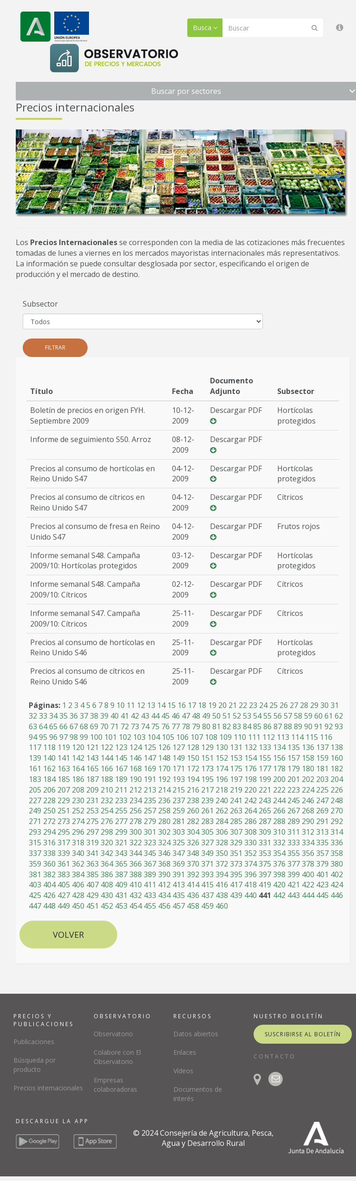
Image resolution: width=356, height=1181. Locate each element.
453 (121, 906)
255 (121, 811)
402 (337, 874)
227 (35, 800)
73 (135, 726)
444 (308, 895)
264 (250, 811)
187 (92, 779)
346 (164, 853)
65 (53, 726)
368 (164, 864)
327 (207, 842)
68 (84, 726)
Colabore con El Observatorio (117, 1057)
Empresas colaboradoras (115, 1085)
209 (92, 790)
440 (250, 895)
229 (63, 800)
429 (92, 895)
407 (92, 885)
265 (265, 811)
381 (35, 874)
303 (178, 832)
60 (318, 716)
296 (78, 832)
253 (92, 811)
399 (293, 874)
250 (49, 811)
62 (339, 716)
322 (135, 842)
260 (193, 811)
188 (107, 779)
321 (121, 842)
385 (92, 874)
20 (222, 705)
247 (322, 800)
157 (293, 758)
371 (207, 864)
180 (308, 768)
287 (265, 821)
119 (63, 747)
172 (193, 768)
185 (63, 779)
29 (314, 705)
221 (265, 790)
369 (178, 864)
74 (145, 726)
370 (193, 864)
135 (293, 747)
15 (171, 705)
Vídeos (183, 1070)
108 (211, 737)
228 (49, 800)
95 (43, 737)
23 (253, 705)
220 (250, 790)
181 (322, 768)
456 (164, 906)
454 (135, 906)
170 (164, 768)
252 (78, 811)
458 (193, 906)
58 (298, 716)
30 (324, 705)
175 (236, 768)
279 (150, 821)
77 (176, 726)
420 (279, 885)
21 (233, 705)
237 (178, 800)
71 (114, 726)
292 (337, 821)
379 (322, 864)
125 (150, 747)
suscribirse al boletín (303, 1034)
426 (49, 895)
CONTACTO (275, 1056)
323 (150, 842)
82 (226, 726)
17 (192, 705)
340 (78, 853)
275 (92, 821)
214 (164, 790)
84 (247, 726)
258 (164, 811)
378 (308, 864)
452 (107, 906)
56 (277, 716)
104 (153, 737)
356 (308, 853)
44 (155, 716)
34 (53, 716)
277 (121, 821)
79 (196, 726)
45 (165, 716)
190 (135, 779)
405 (63, 885)
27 (294, 705)
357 (322, 853)
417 (236, 885)
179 (293, 768)
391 (178, 874)
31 (335, 705)
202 (308, 779)
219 (236, 790)
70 (104, 726)
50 (216, 716)
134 (279, 747)
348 (193, 853)
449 (63, 906)
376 (279, 864)
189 (121, 779)
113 (283, 737)
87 (277, 726)
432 (135, 895)
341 (92, 853)
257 (150, 811)
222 (279, 790)
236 (164, 800)
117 (35, 747)
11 (131, 705)
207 (63, 790)
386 (107, 874)
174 (222, 768)
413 (178, 885)
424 (337, 885)
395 (236, 874)
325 (178, 842)
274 (78, 821)
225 (322, 790)
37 (84, 716)
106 (182, 737)
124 (135, 747)
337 (35, 853)
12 (141, 705)
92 (328, 726)
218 (222, 790)
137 (322, 747)
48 (196, 716)
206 (49, 790)
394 (222, 874)
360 (49, 864)
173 (207, 768)
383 (63, 874)
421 (293, 885)
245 (293, 800)
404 (49, 885)
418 (250, 885)
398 (279, 874)
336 (337, 842)
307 (236, 832)
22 (243, 705)
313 (322, 832)
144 (107, 758)
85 (257, 726)
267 (293, 811)
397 (265, 874)
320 (107, 842)
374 (250, 864)
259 (178, 811)
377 (293, 864)
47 (186, 716)
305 (207, 832)
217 (207, 790)
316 (49, 842)
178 (279, 768)
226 (337, 790)
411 (150, 885)
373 (236, 864)
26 (284, 705)
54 (257, 716)
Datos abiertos (195, 1033)
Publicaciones (33, 1041)
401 (322, 874)
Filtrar (55, 347)
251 (63, 811)
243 (265, 800)
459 (207, 906)
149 (178, 758)
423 (322, 885)
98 (74, 737)
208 (78, 790)
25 (273, 705)
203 (322, 779)
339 (63, 853)
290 (308, 821)
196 (222, 779)
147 (150, 758)
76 (165, 726)
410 (135, 885)
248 (337, 800)
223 (293, 790)
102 (125, 737)
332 (279, 842)
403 (35, 885)
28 (304, 705)
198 (250, 779)
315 (35, 842)
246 (308, 800)
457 (178, 906)
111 (254, 737)
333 (293, 842)
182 (337, 768)
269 (322, 811)
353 (265, 853)
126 (164, 747)
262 (222, 811)
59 (308, 716)
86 (267, 726)
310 (279, 832)
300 (135, 832)
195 (207, 779)
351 (236, 853)
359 (35, 864)
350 (222, 853)
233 (121, 800)
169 (150, 768)
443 (293, 895)
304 (193, 832)
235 (150, 800)
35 (63, 716)
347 (178, 853)
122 (107, 747)
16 (182, 705)
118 (49, 747)
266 (279, 811)
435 (178, 895)
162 (49, 768)
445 (322, 895)
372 (222, 864)
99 (84, 737)
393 (207, 874)
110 (240, 737)
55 (267, 716)
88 (288, 726)
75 (155, 726)
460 (222, 906)
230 (78, 800)
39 (104, 716)
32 (33, 716)
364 (107, 864)
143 (92, 758)
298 (107, 832)
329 (236, 842)
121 (92, 747)
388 (135, 874)
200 (279, 779)
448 (49, 906)
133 (265, 747)
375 (265, 864)
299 (121, 832)
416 (222, 885)
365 (121, 864)
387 (121, 874)
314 (337, 832)
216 (193, 790)
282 (193, 821)
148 (164, 758)
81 (216, 726)
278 (135, 821)
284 (222, 821)
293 (35, 832)
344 (135, 853)
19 (212, 705)
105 (168, 737)
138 (337, 747)
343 (121, 853)
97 (63, 737)
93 (339, 726)
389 (150, 874)
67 (74, 726)
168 (135, 768)
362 (78, 864)
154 (250, 758)
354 (279, 853)
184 (49, 779)
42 (135, 716)
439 (236, 895)
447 (35, 906)
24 (263, 705)
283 (207, 821)
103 (139, 737)
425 (35, 895)
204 (337, 779)
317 (63, 842)
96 (53, 737)
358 (337, 853)
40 (114, 716)
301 (150, 832)
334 (308, 842)
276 (107, 821)
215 (178, 790)
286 (250, 821)
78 (186, 726)
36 (74, 716)
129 (207, 747)
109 (225, 737)
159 (322, 758)
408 (107, 885)
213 (150, 790)
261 (207, 811)
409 (121, 885)
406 (78, 885)
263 (236, 811)
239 (207, 800)
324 (164, 842)
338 (49, 853)
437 (207, 895)
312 (308, 832)
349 (207, 853)
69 (94, 726)
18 (202, 705)
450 (78, 906)
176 (250, 768)
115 (311, 737)
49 (206, 716)
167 (121, 768)
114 (297, 737)
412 (164, 885)
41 (125, 716)
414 (193, 885)
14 (161, 705)
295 (63, 832)
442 (279, 895)
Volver (68, 934)
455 (150, 906)
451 (92, 906)
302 (164, 832)
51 (226, 716)
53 (247, 716)
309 (265, 832)
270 (337, 811)
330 (250, 842)
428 (78, 895)
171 (178, 768)
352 (250, 853)
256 (135, 811)
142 (78, 758)
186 (78, 779)
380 (337, 864)
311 (293, 832)
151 (207, 758)
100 (96, 737)
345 (150, 853)
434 (164, 895)
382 (49, 874)
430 (107, 895)
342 (107, 853)
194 (193, 779)
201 (293, 779)
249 (35, 811)
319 (92, 842)
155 (265, 758)
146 (135, 758)
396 (250, 874)
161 (35, 768)
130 (222, 747)
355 (293, 853)
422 (308, 885)
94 (33, 737)
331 (265, 842)
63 (33, 726)
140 (49, 758)
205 (35, 790)
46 (176, 716)
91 (318, 726)
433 (150, 895)
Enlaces (184, 1052)
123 (121, 747)
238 (193, 800)
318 (78, 842)
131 (236, 747)
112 (268, 737)
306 (222, 832)
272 (49, 821)
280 (164, 821)
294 (49, 832)
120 (78, 747)
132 (250, 747)
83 (237, 726)
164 (78, 768)
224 (308, 790)
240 (222, 800)
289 (293, 821)
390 (164, 874)
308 (250, 832)
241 (236, 800)
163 (63, 768)
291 (322, 821)
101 (110, 737)
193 (178, 779)
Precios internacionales (48, 1087)
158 (308, 758)
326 (193, 842)
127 (178, 747)
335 (322, 842)
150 (193, 758)
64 (43, 726)
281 (178, 821)
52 (237, 716)
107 (197, 737)
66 (63, 726)
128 (193, 747)
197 (236, 779)
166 (107, 768)
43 (145, 716)
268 (308, 811)
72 (125, 726)
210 (107, 790)
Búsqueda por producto (34, 1065)
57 (288, 716)
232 (107, 800)
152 (222, 758)
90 (308, 726)
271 (35, 821)
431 (121, 895)
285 (236, 821)
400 (308, 874)
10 (120, 705)
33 (43, 716)
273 (63, 821)
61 (328, 716)
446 (337, 895)
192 (164, 779)
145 (121, 758)
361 (63, 864)
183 (35, 779)
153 (236, 758)
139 (35, 758)
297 (92, 832)
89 (298, 726)
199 (265, 779)
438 (222, 895)
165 (92, 768)
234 (135, 800)
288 (279, 821)
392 (193, 874)
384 (78, 874)
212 (135, 790)
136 (308, 747)
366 (135, 864)
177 (265, 768)
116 (326, 737)
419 (265, 885)
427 (63, 895)
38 (94, 716)
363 (92, 864)
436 (193, 895)
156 (279, 758)
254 (107, 811)
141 (63, 758)
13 (151, 705)
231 (92, 800)
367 (150, 864)
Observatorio (113, 1033)
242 (250, 800)
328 (222, 842)
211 (121, 790)
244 (279, 800)
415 (207, 885)
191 (150, 779)
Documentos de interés (197, 1094)
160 (337, 758)
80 (206, 726)
